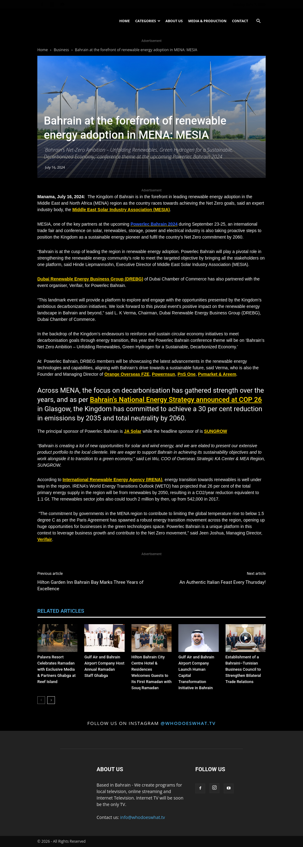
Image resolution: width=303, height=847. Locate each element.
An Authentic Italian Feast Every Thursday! (223, 582)
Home (124, 20)
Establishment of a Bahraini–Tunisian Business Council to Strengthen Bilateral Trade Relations (243, 669)
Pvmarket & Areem (217, 374)
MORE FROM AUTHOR (116, 611)
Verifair (44, 539)
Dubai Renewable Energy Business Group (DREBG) (90, 278)
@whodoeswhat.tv (187, 723)
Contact (240, 20)
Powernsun (163, 374)
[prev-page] (41, 700)
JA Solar (132, 431)
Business (61, 49)
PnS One (186, 374)
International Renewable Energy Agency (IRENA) (112, 479)
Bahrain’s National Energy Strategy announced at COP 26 (176, 399)
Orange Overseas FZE (126, 374)
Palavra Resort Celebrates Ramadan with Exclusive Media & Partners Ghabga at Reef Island (56, 669)
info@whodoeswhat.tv (142, 817)
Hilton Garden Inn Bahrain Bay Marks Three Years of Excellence (90, 585)
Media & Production (207, 20)
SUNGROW (215, 431)
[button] (258, 21)
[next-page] (51, 700)
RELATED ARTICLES (60, 611)
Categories (147, 20)
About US (174, 20)
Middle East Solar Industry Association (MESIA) (121, 209)
